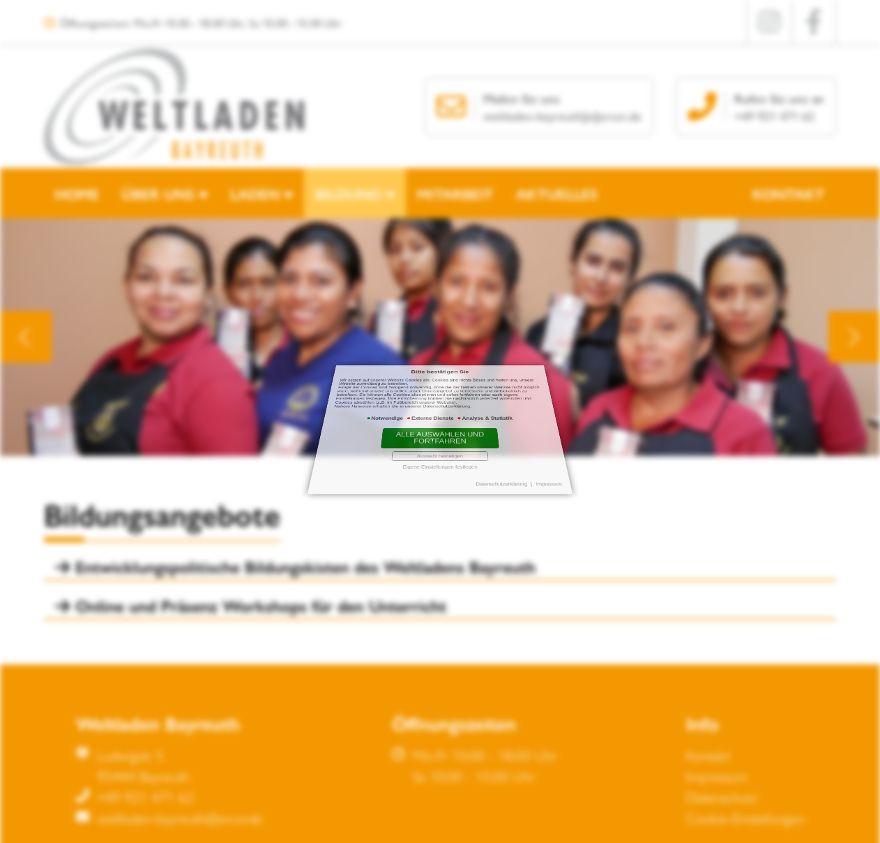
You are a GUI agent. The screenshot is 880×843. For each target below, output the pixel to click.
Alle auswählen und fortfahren (440, 424)
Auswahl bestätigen (440, 429)
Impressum (511, 435)
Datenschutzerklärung (480, 435)
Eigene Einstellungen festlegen (440, 431)
